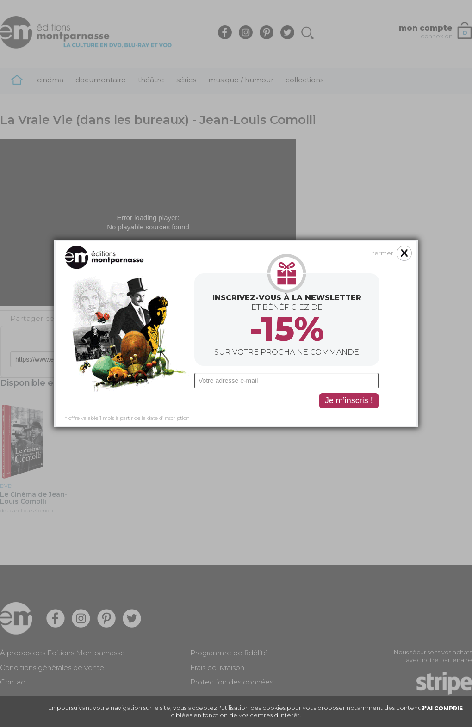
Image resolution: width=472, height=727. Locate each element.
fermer (331, 185)
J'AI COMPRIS (442, 708)
